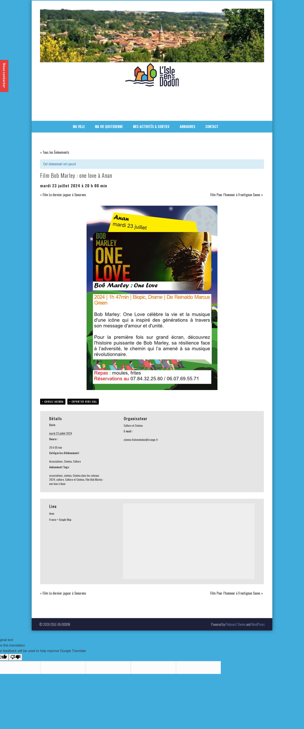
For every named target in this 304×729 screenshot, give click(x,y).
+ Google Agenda (53, 401)
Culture (77, 461)
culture (60, 479)
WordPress (258, 624)
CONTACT (211, 126)
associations (56, 475)
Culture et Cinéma (74, 479)
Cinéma (68, 461)
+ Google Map (64, 519)
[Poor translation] (15, 657)
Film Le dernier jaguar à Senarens (63, 194)
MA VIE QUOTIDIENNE (109, 126)
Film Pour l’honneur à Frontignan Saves (236, 194)
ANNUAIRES (187, 126)
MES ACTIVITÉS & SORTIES (151, 126)
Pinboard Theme (236, 624)
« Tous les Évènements (54, 152)
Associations (56, 461)
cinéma (68, 475)
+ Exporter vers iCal (83, 401)
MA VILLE (79, 126)
